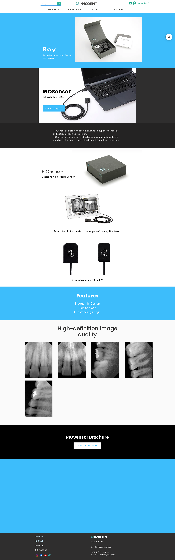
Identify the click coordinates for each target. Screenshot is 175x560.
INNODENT (39, 536)
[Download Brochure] (87, 445)
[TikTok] (49, 555)
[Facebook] (41, 555)
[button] (130, 3)
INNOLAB (39, 541)
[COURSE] (96, 9)
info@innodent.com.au (101, 547)
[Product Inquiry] (54, 108)
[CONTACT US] (117, 9)
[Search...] (47, 4)
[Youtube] (45, 555)
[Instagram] (37, 555)
